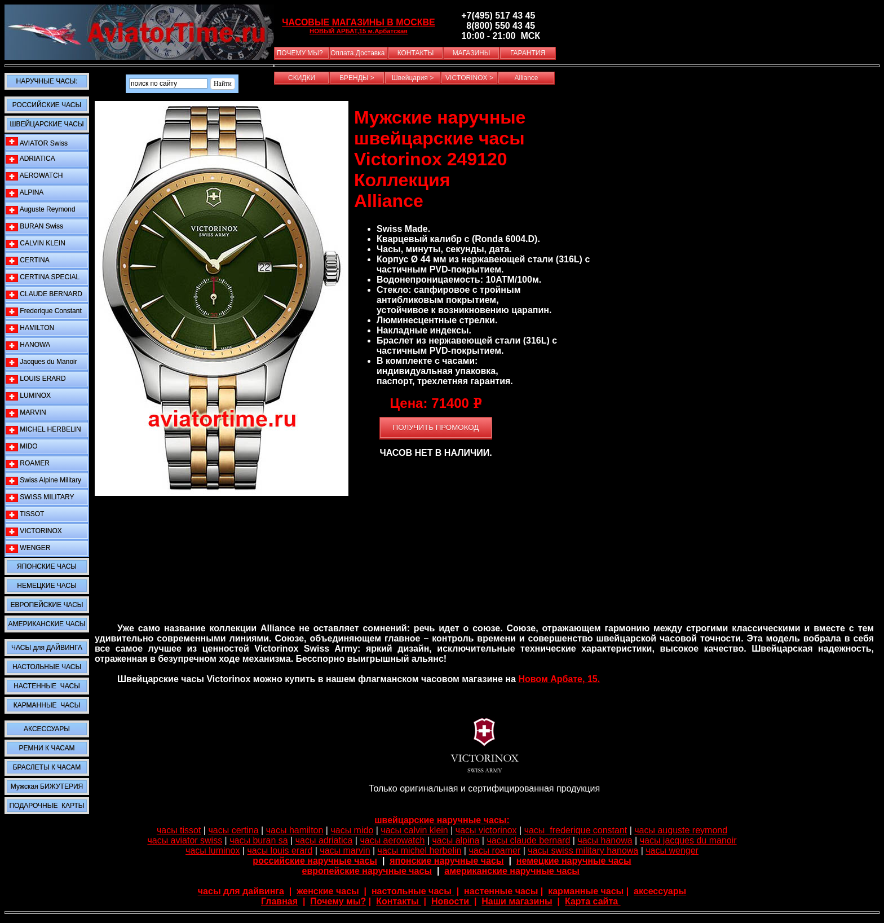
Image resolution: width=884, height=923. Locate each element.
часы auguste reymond (680, 830)
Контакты (398, 901)
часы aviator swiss (184, 840)
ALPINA (24, 192)
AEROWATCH (34, 176)
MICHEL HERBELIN (43, 429)
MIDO (22, 446)
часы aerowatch (392, 840)
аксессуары (660, 891)
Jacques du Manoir (41, 362)
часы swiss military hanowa (583, 850)
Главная (279, 901)
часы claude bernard (528, 840)
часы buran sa (258, 840)
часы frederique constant (575, 830)
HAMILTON (30, 328)
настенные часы (501, 891)
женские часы (328, 891)
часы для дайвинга (241, 891)
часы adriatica (324, 840)
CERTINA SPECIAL (42, 277)
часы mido (351, 830)
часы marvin (345, 850)
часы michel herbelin (420, 850)
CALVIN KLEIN (35, 243)
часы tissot (179, 830)
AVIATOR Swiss (37, 142)
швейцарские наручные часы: (442, 820)
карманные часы (586, 891)
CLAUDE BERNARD (44, 294)
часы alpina (455, 840)
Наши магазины (516, 901)
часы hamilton (295, 830)
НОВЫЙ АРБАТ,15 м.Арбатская (359, 31)
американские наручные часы (512, 871)
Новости (451, 901)
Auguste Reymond (40, 209)
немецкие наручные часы (573, 860)
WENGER (28, 548)
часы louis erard (279, 850)
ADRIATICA (30, 159)
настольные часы (413, 891)
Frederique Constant (44, 311)
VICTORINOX (34, 531)
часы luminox (212, 850)
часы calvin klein (414, 830)
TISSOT (25, 514)
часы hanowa (604, 840)
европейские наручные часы (367, 871)
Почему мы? (338, 901)
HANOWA (28, 345)
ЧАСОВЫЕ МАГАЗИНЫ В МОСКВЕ (358, 22)
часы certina (233, 830)
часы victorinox (486, 830)
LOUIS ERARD (36, 379)
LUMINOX (28, 396)
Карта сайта (593, 901)
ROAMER (28, 463)
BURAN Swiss (34, 226)
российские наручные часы (315, 860)
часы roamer (494, 850)
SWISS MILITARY (40, 497)
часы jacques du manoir (688, 840)
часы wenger (672, 850)
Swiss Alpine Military (43, 480)
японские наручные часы (446, 860)
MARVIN (26, 412)
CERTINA (28, 260)
